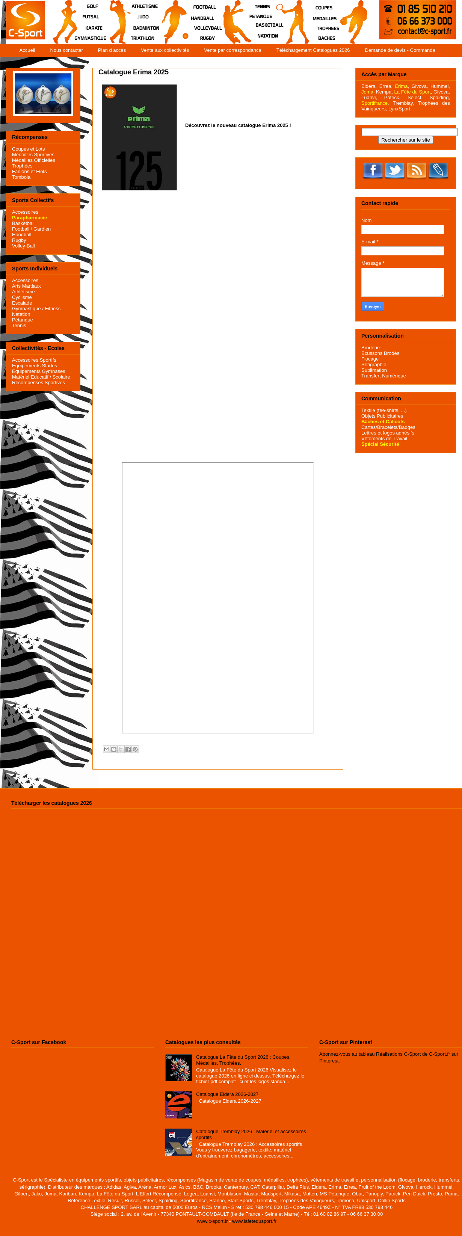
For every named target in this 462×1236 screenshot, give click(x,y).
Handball (21, 234)
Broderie (370, 347)
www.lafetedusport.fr (254, 1221)
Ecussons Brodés (380, 353)
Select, (415, 97)
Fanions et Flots (29, 171)
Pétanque (22, 320)
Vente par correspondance (232, 50)
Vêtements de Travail (384, 438)
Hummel (439, 86)
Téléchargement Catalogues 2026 (313, 50)
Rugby (19, 240)
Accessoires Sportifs (34, 360)
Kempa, (384, 92)
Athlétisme (23, 291)
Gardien (42, 229)
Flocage (370, 359)
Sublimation (374, 370)
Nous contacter (66, 50)
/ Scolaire (59, 377)
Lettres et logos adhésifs (387, 433)
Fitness (52, 308)
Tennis (19, 325)
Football (20, 229)
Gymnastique (26, 308)
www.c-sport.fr (212, 1221)
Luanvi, (369, 97)
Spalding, (440, 97)
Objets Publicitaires (382, 416)
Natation (21, 314)
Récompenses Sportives (38, 382)
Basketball (23, 223)
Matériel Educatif (30, 377)
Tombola (21, 177)
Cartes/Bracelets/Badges (388, 427)
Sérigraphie (374, 364)
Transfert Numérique (383, 376)
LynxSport (398, 109)
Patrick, (392, 97)
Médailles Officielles (33, 160)
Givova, (419, 86)
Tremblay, (403, 103)
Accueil (27, 50)
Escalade (22, 303)
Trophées (22, 166)
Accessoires (25, 212)
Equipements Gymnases (38, 371)
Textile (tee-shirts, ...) (384, 410)
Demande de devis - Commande (400, 50)
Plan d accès (112, 50)
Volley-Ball (23, 246)
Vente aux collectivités (165, 50)
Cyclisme (22, 297)
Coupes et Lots (28, 149)
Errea (385, 86)
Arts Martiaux (26, 286)
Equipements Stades (34, 365)
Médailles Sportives (33, 154)
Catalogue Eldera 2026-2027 (227, 1094)
